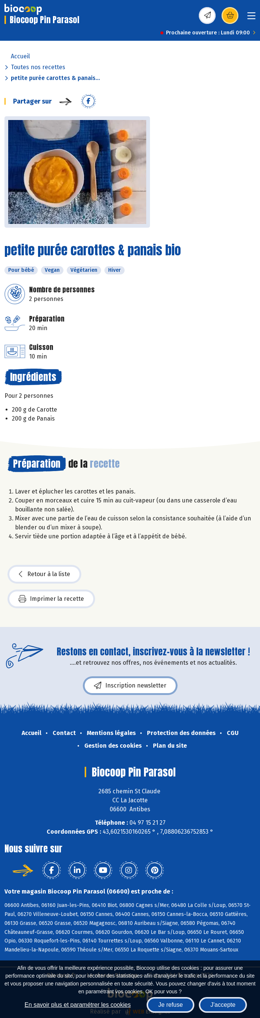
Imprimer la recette (51, 599)
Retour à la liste (44, 574)
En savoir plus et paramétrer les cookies (78, 1005)
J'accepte (222, 1005)
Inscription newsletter (130, 685)
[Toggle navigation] (251, 18)
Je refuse (170, 1005)
